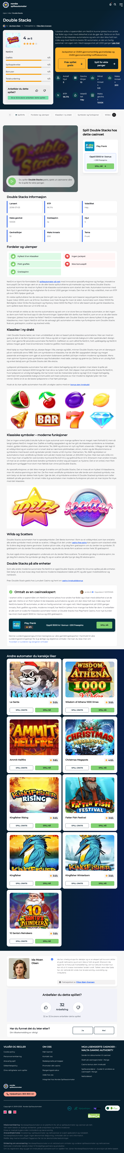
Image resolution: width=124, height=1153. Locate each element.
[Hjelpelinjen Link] (82, 1109)
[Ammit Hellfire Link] (34, 737)
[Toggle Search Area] (115, 5)
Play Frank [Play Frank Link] (101, 146)
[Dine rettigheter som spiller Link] (22, 1070)
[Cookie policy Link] (22, 1052)
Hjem (5, 13)
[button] (121, 5)
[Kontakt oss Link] (61, 1056)
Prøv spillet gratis (73, 64)
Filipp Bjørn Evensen (44, 26)
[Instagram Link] (14, 1112)
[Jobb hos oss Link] (61, 1075)
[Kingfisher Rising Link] (34, 795)
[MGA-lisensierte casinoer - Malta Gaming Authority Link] (99, 1048)
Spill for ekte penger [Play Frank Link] (104, 64)
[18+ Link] (69, 1108)
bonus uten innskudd (79, 385)
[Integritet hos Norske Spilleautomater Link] (61, 1079)
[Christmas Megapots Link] (89, 737)
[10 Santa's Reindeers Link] (34, 911)
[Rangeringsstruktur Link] (61, 1070)
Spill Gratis (21, 710)
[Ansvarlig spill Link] (22, 1061)
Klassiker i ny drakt (63, 115)
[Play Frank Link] (89, 146)
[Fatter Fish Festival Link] (89, 795)
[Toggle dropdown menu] (121, 5)
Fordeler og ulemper (40, 115)
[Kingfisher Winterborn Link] (89, 853)
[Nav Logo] (14, 5)
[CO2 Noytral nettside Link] (112, 1108)
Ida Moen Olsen (14, 26)
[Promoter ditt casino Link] (61, 1065)
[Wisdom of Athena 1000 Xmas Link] (89, 679)
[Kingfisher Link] (34, 853)
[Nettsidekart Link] (99, 1076)
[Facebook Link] (9, 1112)
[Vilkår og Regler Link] (22, 1047)
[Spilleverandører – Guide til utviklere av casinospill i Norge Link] (99, 1070)
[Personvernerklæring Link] (22, 1056)
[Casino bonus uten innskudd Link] (99, 1064)
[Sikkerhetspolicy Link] (22, 1065)
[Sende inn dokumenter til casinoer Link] (99, 1055)
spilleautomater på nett (50, 282)
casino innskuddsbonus (72, 581)
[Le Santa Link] (34, 679)
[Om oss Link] (61, 1047)
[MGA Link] (97, 1109)
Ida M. (90, 592)
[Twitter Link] (5, 1112)
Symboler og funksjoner (88, 115)
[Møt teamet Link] (61, 1052)
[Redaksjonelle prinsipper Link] (61, 1061)
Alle (9, 13)
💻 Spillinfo (20, 115)
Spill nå (100, 166)
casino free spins (79, 543)
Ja (83, 1030)
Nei (104, 1030)
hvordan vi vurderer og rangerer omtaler (28, 642)
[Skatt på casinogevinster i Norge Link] (99, 1060)
